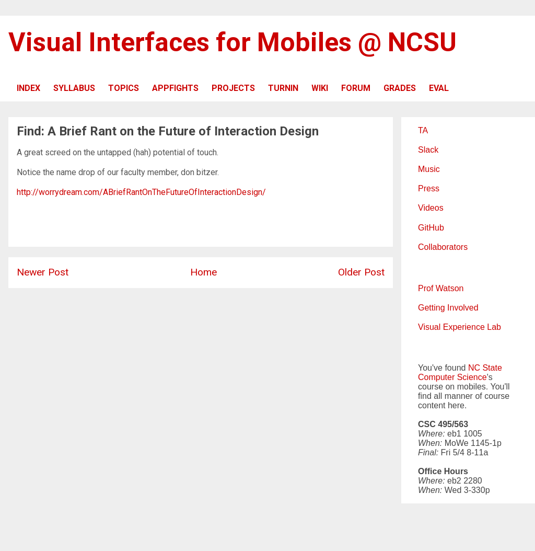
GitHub (431, 227)
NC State (485, 367)
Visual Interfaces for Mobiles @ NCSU (232, 42)
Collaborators (443, 247)
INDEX (28, 88)
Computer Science (452, 377)
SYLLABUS (74, 88)
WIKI (319, 88)
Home (203, 272)
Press (428, 188)
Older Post (361, 272)
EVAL (439, 88)
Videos (431, 207)
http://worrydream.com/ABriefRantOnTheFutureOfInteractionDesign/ (141, 192)
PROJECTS (233, 88)
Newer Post (42, 272)
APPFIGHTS (175, 88)
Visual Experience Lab (459, 327)
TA (423, 130)
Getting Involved (448, 307)
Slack (428, 149)
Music (429, 169)
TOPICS (123, 88)
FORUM (355, 88)
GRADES (399, 88)
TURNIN (283, 88)
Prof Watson (440, 288)
